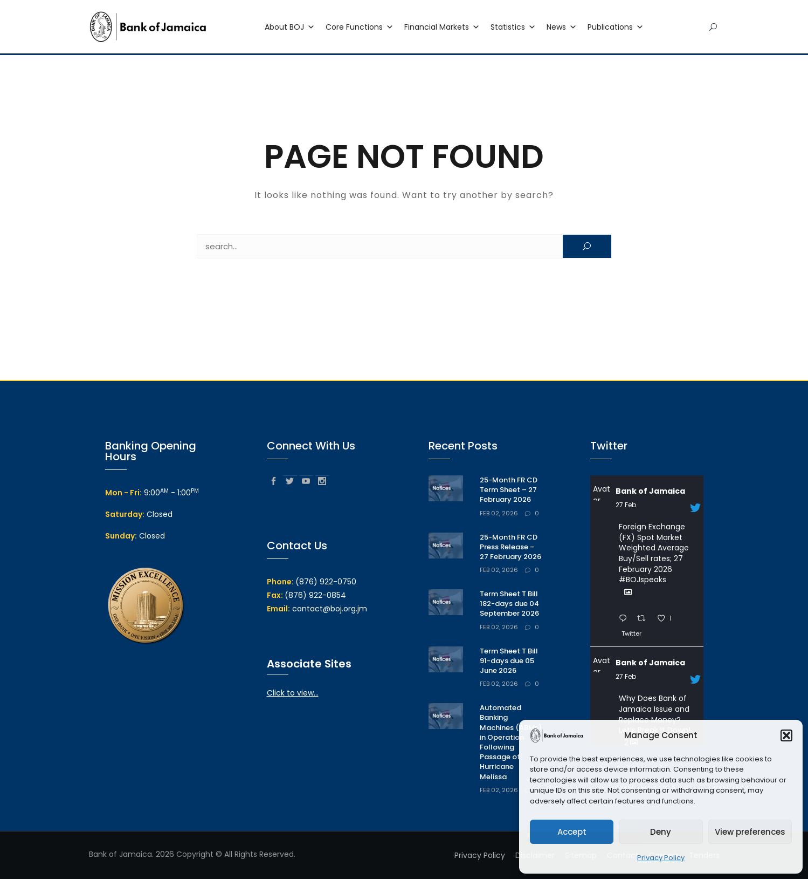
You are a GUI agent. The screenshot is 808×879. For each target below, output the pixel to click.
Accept (571, 831)
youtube (306, 480)
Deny (660, 831)
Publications (616, 27)
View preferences (750, 831)
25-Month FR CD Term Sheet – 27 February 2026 (508, 490)
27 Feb (626, 504)
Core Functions (359, 27)
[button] (786, 735)
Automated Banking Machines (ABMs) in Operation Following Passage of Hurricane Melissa (511, 742)
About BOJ (290, 27)
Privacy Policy (661, 858)
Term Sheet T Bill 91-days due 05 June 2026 (509, 661)
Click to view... (293, 692)
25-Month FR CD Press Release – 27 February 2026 (510, 547)
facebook (274, 480)
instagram (322, 480)
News (562, 27)
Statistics (513, 27)
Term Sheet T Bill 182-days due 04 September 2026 (509, 603)
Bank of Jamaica (650, 491)
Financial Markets (442, 27)
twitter (290, 480)
